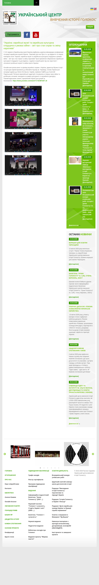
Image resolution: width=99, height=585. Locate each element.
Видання (32, 491)
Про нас (8, 480)
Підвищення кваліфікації (38, 471)
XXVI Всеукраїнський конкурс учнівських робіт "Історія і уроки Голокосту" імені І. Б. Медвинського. (88, 102)
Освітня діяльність (60, 471)
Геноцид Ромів (11, 510)
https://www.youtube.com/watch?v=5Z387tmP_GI (30, 81)
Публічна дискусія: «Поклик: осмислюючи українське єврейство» (81, 309)
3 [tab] (47, 468)
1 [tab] (40, 468)
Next (93, 454)
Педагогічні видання (35, 526)
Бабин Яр (9, 515)
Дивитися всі (73, 225)
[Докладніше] (87, 85)
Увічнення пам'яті (12, 506)
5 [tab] (55, 468)
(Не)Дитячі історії (12, 519)
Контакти (8, 488)
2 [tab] (44, 468)
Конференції (9, 532)
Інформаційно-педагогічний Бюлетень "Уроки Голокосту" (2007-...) (38, 497)
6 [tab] (58, 468)
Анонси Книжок (10, 497)
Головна (7, 3)
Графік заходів (33, 475)
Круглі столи (9, 537)
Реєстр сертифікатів (35, 480)
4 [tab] (51, 468)
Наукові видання (34, 521)
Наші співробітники (12, 484)
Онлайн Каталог (10, 502)
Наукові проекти (12, 528)
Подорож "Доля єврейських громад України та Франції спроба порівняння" (62, 508)
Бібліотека (9, 493)
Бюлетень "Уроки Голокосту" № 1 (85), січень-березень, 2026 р (80, 276)
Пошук (90, 27)
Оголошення (10, 475)
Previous (5, 454)
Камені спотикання (13, 524)
